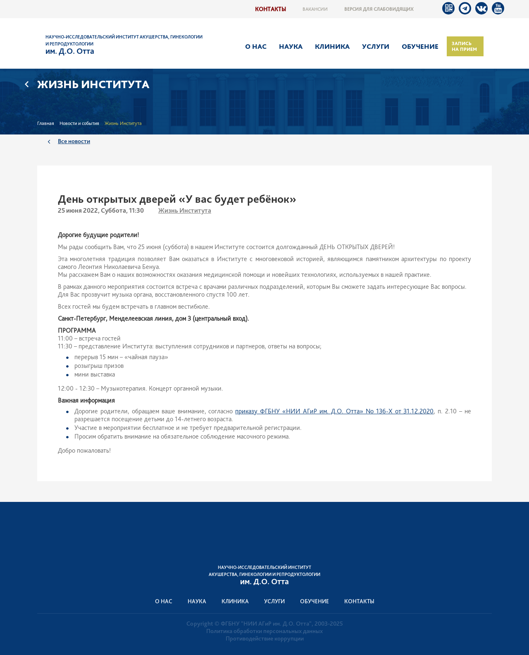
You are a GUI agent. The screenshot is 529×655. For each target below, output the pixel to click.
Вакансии (315, 9)
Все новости (74, 140)
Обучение (420, 46)
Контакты (270, 8)
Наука (291, 46)
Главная (45, 123)
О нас (256, 46)
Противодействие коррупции (265, 638)
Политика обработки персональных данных (264, 631)
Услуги (375, 46)
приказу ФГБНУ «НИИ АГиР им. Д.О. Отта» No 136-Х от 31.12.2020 (334, 411)
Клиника (332, 46)
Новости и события (79, 123)
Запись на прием (464, 46)
